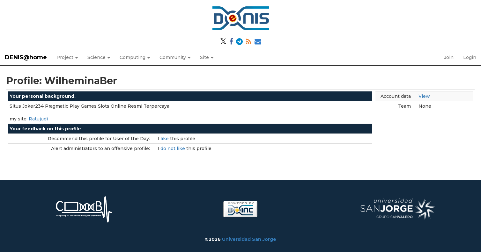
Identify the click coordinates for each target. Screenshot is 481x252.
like (165, 138)
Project (67, 57)
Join (449, 57)
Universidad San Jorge (249, 239)
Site (206, 57)
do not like (173, 148)
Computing (135, 57)
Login (469, 57)
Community (174, 57)
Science (98, 57)
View (424, 96)
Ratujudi (38, 119)
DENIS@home (26, 57)
